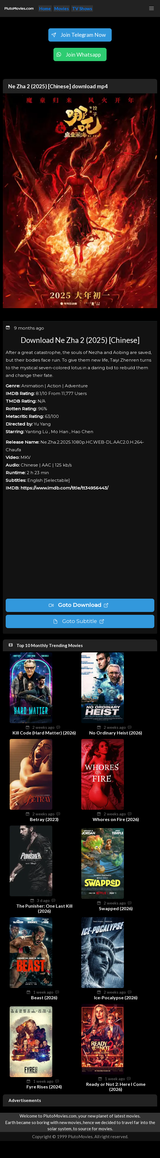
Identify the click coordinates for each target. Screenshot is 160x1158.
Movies (61, 8)
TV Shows (82, 8)
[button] (151, 8)
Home (45, 8)
